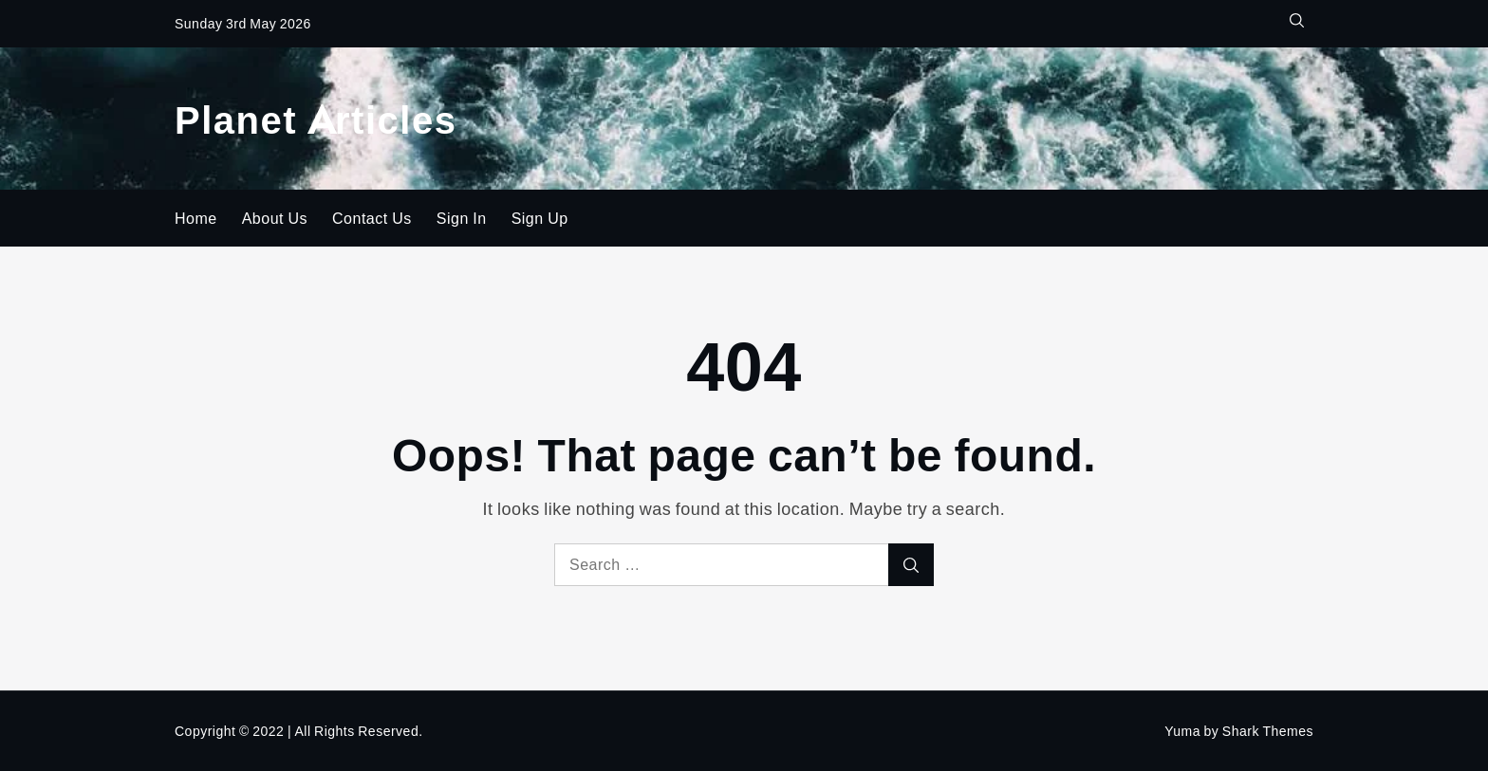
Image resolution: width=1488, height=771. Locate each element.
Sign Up (540, 218)
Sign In (462, 218)
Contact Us (372, 218)
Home (196, 218)
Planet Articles (315, 118)
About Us (274, 218)
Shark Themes (1267, 731)
